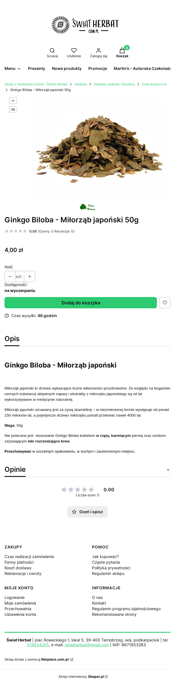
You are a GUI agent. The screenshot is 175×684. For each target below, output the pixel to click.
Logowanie (15, 597)
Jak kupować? (105, 556)
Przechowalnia (18, 608)
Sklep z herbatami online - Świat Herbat (36, 84)
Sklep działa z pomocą (37, 659)
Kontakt (99, 603)
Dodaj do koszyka (81, 303)
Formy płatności (19, 562)
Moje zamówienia (20, 603)
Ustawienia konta (20, 614)
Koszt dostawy (18, 567)
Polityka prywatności (111, 567)
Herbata (80, 84)
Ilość (9, 266)
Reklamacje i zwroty (23, 573)
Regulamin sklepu (108, 573)
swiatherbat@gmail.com (87, 644)
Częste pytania (106, 562)
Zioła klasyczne (154, 84)
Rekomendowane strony (114, 614)
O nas (97, 597)
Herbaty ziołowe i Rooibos (114, 84)
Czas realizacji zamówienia (29, 556)
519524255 (38, 644)
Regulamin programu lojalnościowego (126, 608)
